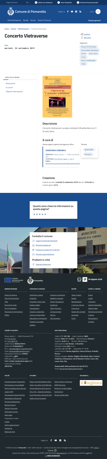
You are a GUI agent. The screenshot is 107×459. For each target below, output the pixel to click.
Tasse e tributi (76, 295)
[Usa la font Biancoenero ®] (43, 2)
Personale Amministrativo (14, 311)
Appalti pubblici (35, 305)
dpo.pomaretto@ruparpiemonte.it (71, 368)
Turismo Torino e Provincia (63, 381)
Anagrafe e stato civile (37, 301)
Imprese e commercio (57, 295)
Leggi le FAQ (9, 391)
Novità (13, 29)
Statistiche (8, 428)
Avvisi (73, 318)
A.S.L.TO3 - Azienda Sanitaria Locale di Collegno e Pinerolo (50, 391)
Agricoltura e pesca (36, 295)
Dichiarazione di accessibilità (14, 385)
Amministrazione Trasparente (15, 381)
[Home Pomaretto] (27, 11)
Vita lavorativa (55, 318)
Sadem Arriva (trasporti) (38, 398)
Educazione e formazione (38, 318)
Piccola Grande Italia (61, 395)
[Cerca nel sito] (98, 11)
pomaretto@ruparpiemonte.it (19, 351)
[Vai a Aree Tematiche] (64, 2)
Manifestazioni (23, 29)
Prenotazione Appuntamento (15, 395)
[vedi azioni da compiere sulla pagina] (86, 37)
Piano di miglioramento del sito (15, 388)
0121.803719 (12, 341)
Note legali (8, 415)
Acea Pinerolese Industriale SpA (41, 395)
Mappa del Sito (10, 431)
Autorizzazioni (34, 308)
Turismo (52, 315)
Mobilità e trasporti (56, 298)
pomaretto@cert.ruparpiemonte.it (20, 348)
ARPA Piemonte (59, 385)
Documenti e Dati (11, 305)
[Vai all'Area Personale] (87, 2)
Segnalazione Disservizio (13, 398)
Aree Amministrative (12, 298)
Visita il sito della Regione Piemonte (42, 381)
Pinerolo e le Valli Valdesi (63, 388)
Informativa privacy (11, 411)
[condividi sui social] (85, 34)
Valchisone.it (58, 391)
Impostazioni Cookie (11, 418)
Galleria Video (93, 308)
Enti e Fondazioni (11, 308)
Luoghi (90, 298)
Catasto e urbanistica (37, 311)
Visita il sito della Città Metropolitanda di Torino (46, 385)
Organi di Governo (11, 295)
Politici (7, 315)
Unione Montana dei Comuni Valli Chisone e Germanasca (49, 388)
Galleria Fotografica (95, 305)
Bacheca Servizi (10, 405)
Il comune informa (77, 305)
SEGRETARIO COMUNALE (56, 150)
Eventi (90, 295)
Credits (7, 421)
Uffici (6, 301)
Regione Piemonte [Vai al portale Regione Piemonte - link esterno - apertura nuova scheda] (12, 2)
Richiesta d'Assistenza (12, 401)
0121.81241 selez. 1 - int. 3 (64, 159)
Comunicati (75, 308)
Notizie (73, 298)
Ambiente (33, 298)
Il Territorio (91, 301)
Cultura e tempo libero (37, 315)
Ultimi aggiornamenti (12, 425)
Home (7, 29)
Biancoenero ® (62, 453)
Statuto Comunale (11, 408)
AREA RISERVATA (52, 455)
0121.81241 (11, 338)
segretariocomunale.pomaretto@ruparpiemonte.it (63, 163)
